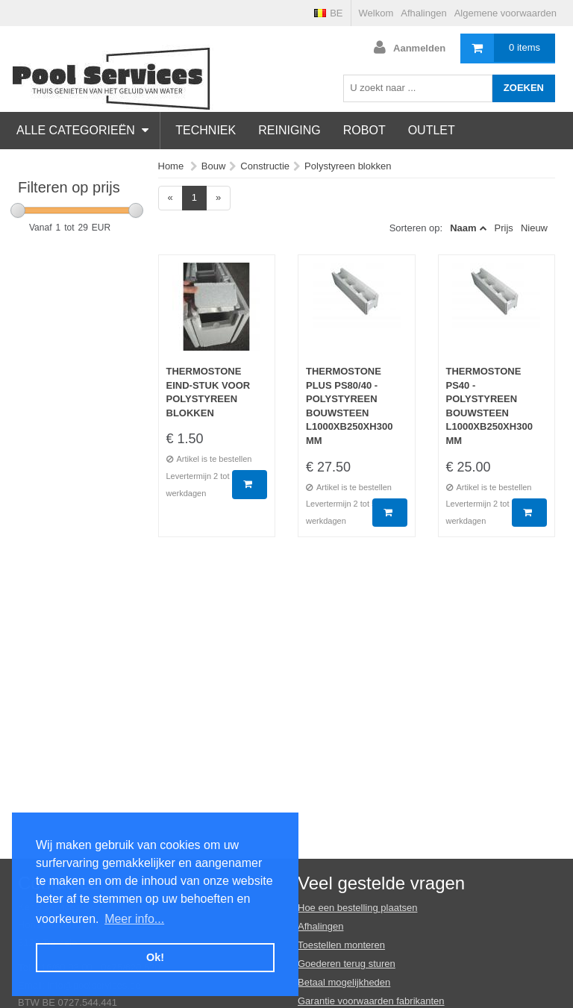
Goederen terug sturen (346, 963)
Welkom (376, 13)
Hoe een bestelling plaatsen (357, 907)
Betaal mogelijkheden (344, 982)
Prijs (504, 228)
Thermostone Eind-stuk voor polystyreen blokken (208, 392)
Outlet (431, 130)
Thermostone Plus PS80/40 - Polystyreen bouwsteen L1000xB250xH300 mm (349, 406)
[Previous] (170, 198)
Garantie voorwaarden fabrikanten (371, 1001)
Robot (364, 130)
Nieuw (534, 228)
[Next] (218, 198)
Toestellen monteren (341, 945)
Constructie (264, 166)
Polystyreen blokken (347, 166)
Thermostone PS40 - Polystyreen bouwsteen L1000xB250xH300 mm (489, 406)
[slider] (17, 210)
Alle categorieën (82, 130)
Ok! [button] (155, 957)
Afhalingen (423, 13)
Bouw (213, 166)
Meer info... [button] (134, 918)
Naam (463, 228)
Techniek (205, 130)
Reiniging (289, 130)
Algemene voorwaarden (505, 13)
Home (171, 166)
